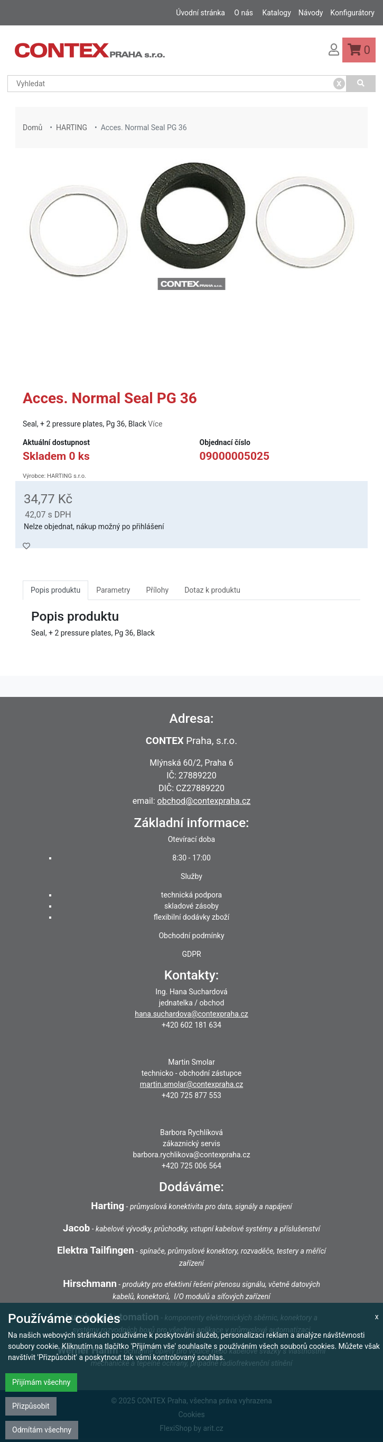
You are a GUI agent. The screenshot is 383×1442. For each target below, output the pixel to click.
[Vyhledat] (361, 83)
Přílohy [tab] (157, 590)
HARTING (71, 127)
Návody (310, 12)
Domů (32, 127)
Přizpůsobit (31, 1406)
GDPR (191, 954)
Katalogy (276, 12)
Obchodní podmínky (191, 935)
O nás (243, 12)
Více (155, 424)
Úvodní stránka (200, 12)
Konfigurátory (352, 12)
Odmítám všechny (41, 1430)
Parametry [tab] (113, 590)
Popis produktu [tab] (55, 590)
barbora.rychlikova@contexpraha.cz (191, 1154)
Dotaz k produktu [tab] (212, 590)
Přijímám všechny (41, 1382)
